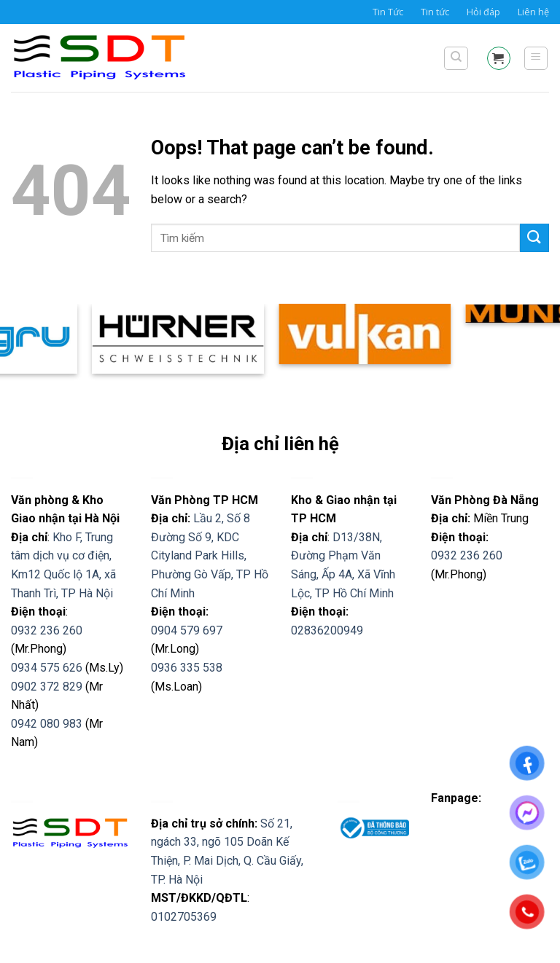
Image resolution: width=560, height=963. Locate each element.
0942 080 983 (46, 724)
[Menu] (536, 58)
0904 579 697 (186, 630)
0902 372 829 (46, 686)
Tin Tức (388, 11)
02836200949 (327, 630)
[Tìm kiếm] (456, 58)
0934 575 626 (46, 668)
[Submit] (534, 238)
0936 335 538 (186, 668)
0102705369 (184, 917)
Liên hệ (533, 11)
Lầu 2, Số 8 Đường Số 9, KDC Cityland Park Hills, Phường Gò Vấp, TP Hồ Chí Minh (209, 555)
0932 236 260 (46, 630)
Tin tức (435, 11)
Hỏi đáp (483, 11)
